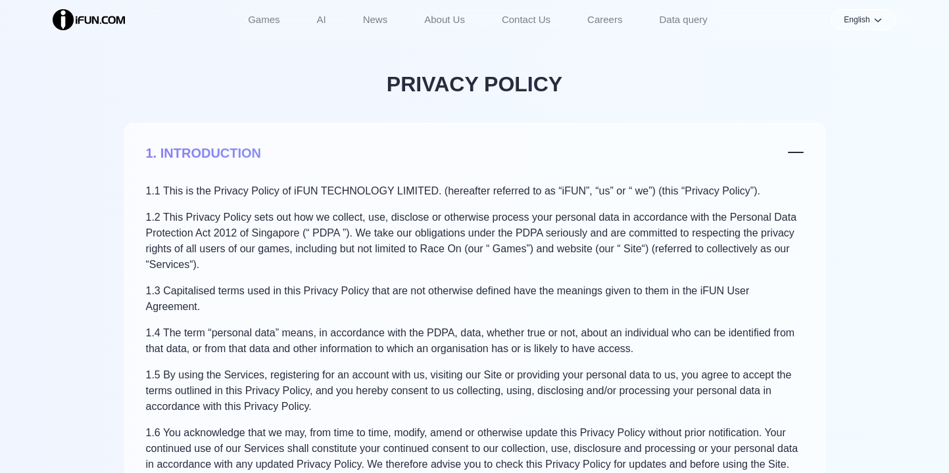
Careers (604, 19)
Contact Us (526, 19)
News (375, 19)
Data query (683, 19)
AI (321, 19)
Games (264, 19)
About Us (444, 19)
